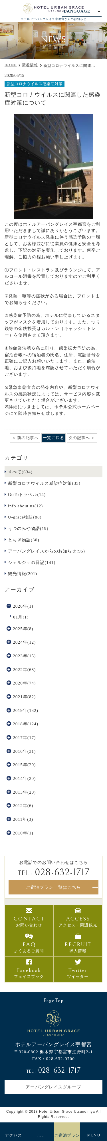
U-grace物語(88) (25, 517)
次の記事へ (79, 437)
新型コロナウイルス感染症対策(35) (44, 483)
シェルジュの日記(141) (31, 562)
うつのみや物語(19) (28, 528)
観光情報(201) (22, 573)
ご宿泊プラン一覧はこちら (53, 887)
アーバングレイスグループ (53, 1086)
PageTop (53, 1000)
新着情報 (30, 65)
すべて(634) (20, 471)
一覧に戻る (53, 437)
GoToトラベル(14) (27, 494)
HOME (11, 65)
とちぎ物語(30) (23, 539)
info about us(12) (25, 505)
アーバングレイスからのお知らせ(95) (46, 551)
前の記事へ (28, 437)
